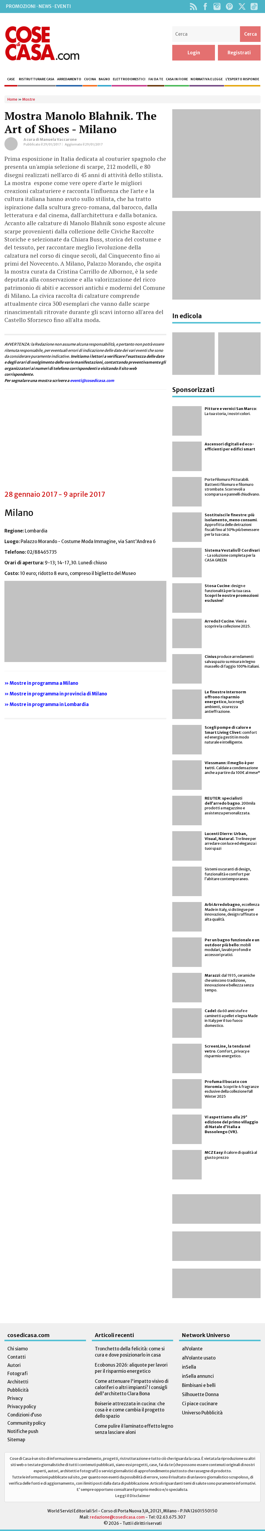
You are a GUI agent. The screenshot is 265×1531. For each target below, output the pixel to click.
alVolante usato (199, 1358)
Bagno (104, 79)
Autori (14, 1365)
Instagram (216, 6)
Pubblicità (18, 1390)
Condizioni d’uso (24, 1415)
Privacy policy (21, 1406)
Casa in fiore (177, 79)
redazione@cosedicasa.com (117, 1517)
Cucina (90, 79)
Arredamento (69, 79)
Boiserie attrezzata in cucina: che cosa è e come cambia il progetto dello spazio (130, 1410)
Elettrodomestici (129, 79)
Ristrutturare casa (36, 79)
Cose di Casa (42, 43)
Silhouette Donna (200, 1394)
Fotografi (17, 1373)
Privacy (15, 1398)
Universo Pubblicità (202, 1413)
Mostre (28, 99)
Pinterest (229, 6)
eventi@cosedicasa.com (92, 380)
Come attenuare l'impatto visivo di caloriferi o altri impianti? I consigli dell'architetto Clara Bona (131, 1387)
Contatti (16, 1357)
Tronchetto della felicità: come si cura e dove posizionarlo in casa (130, 1352)
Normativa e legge (207, 79)
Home (12, 99)
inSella (189, 1367)
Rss (193, 6)
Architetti (17, 1382)
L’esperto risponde (242, 79)
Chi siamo (17, 1349)
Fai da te (155, 79)
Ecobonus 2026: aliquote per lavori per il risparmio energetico (131, 1368)
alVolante (192, 1349)
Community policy (26, 1423)
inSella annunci (198, 1376)
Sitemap (16, 1439)
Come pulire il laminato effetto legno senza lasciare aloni (134, 1429)
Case (11, 79)
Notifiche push (22, 1431)
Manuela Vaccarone (58, 139)
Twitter (242, 6)
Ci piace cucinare (200, 1403)
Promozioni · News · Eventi (38, 6)
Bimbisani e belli (199, 1385)
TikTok (254, 6)
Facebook (205, 6)
